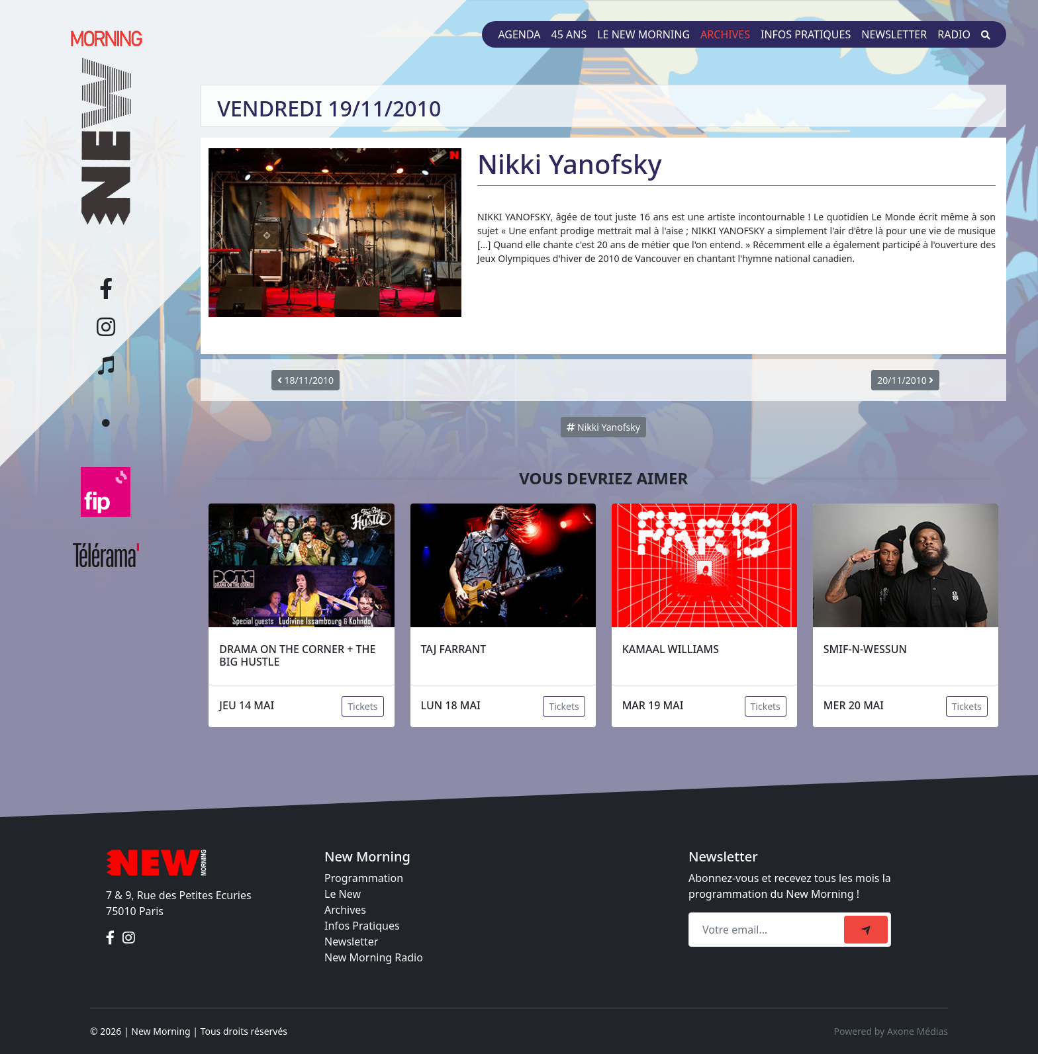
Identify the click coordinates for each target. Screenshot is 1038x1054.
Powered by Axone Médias (891, 1031)
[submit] (866, 930)
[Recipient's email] (768, 930)
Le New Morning (643, 34)
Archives (725, 34)
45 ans (569, 34)
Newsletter (894, 34)
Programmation (363, 878)
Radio (953, 34)
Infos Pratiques (362, 925)
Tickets (362, 706)
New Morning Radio (373, 957)
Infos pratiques (806, 34)
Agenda (519, 34)
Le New (342, 894)
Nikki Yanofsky (603, 427)
